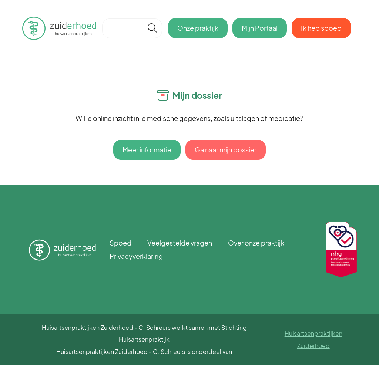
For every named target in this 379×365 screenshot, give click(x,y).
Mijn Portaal (260, 28)
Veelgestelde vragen (179, 243)
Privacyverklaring (136, 256)
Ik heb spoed (321, 28)
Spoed (120, 243)
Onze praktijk (197, 28)
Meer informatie (147, 149)
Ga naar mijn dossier (225, 149)
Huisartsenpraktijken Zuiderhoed (313, 339)
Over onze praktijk (256, 243)
